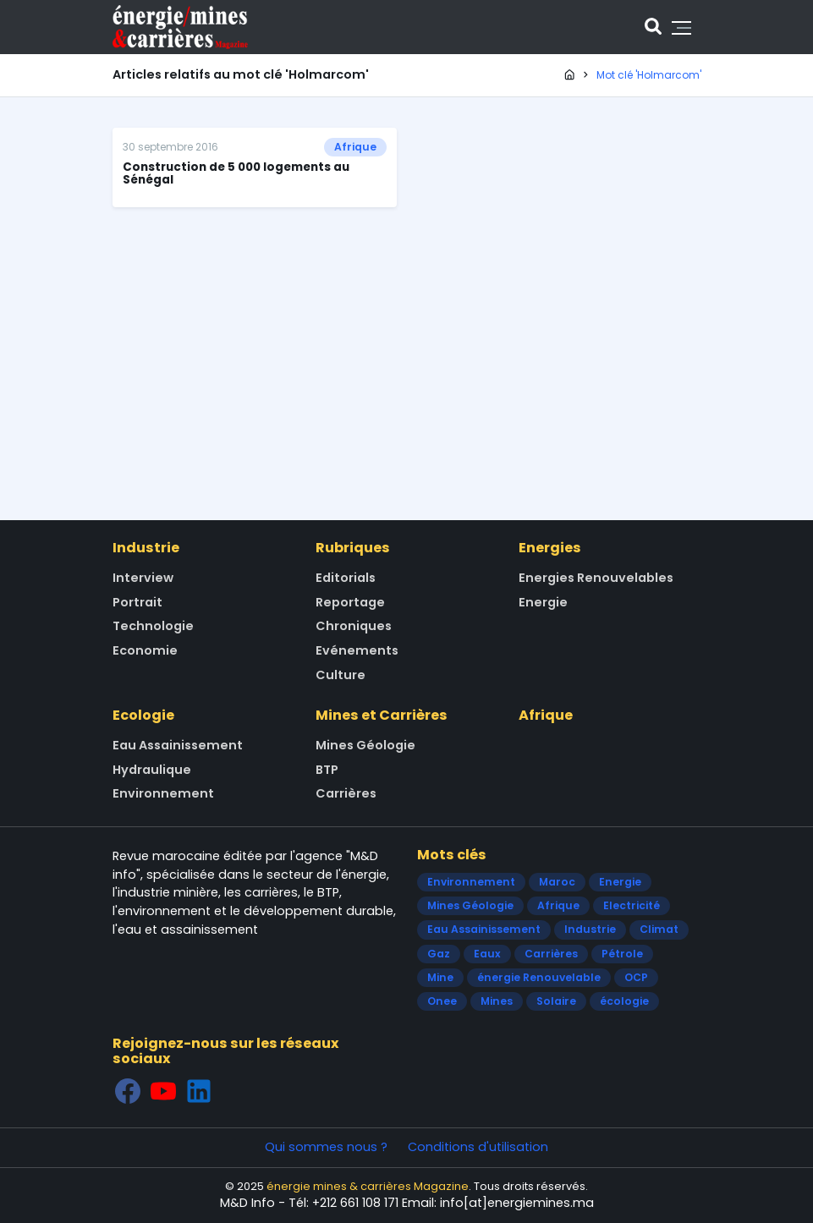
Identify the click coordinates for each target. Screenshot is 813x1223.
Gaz (438, 953)
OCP (636, 977)
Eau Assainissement (178, 745)
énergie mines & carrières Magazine (367, 1186)
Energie (543, 602)
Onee (442, 1001)
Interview (143, 577)
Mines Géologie (365, 745)
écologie (624, 1001)
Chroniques (354, 625)
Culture (340, 674)
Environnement (163, 793)
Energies (550, 547)
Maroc (557, 882)
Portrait (137, 602)
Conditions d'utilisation (478, 1146)
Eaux (487, 953)
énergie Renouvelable (539, 977)
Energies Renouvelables (596, 577)
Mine (440, 977)
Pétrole (622, 953)
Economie (145, 650)
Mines (497, 1001)
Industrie (146, 547)
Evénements (357, 650)
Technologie (153, 625)
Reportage (350, 602)
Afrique (355, 147)
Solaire (556, 1001)
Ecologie (143, 715)
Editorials (346, 577)
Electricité (631, 905)
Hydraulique (152, 769)
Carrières (346, 793)
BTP (327, 769)
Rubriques (353, 547)
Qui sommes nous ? (326, 1146)
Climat (659, 929)
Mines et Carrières (382, 715)
